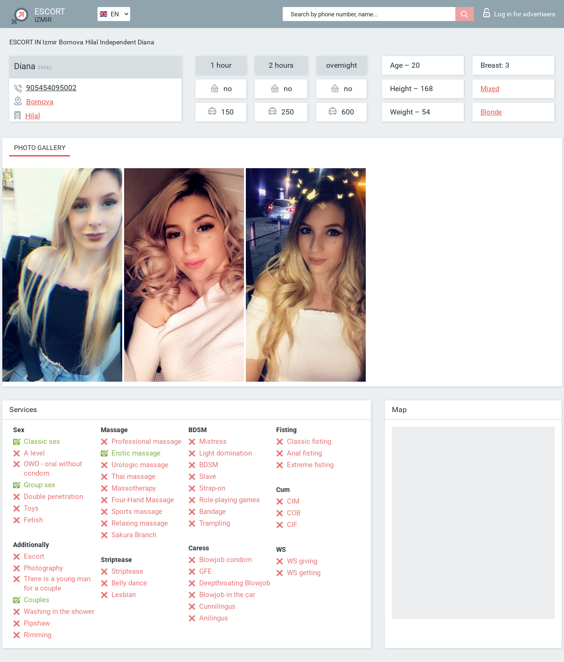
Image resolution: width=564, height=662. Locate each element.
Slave (207, 476)
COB (293, 513)
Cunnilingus (217, 606)
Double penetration (53, 496)
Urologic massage (139, 465)
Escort (34, 556)
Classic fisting (309, 441)
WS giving (302, 561)
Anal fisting (304, 453)
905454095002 (51, 87)
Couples (36, 600)
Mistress (213, 441)
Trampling (214, 523)
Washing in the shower (59, 611)
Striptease (127, 571)
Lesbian (123, 595)
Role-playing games (229, 500)
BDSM (208, 465)
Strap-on (212, 488)
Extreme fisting (310, 465)
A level (34, 453)
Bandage (212, 511)
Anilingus (213, 618)
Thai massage (133, 476)
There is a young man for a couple (57, 583)
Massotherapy (133, 488)
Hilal (91, 42)
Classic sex (42, 441)
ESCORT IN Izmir (33, 42)
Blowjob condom (225, 559)
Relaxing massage (139, 523)
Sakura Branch (133, 535)
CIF (292, 524)
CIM (293, 501)
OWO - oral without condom (53, 468)
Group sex (39, 485)
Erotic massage (135, 453)
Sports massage (136, 511)
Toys (31, 508)
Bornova (71, 42)
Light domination (225, 453)
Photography (43, 568)
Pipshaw (37, 623)
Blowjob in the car (227, 595)
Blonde (491, 112)
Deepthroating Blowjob (234, 583)
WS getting (303, 573)
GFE (205, 571)
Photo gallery (39, 147)
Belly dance (129, 583)
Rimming (37, 635)
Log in (519, 12)
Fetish (33, 520)
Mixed (489, 89)
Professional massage (146, 441)
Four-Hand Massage (142, 500)
